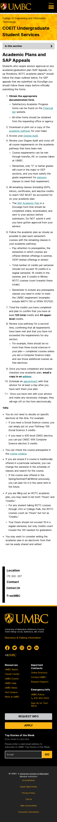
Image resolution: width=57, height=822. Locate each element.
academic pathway (19, 130)
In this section (29, 46)
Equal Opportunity (28, 787)
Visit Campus (11, 692)
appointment (31, 381)
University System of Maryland (34, 774)
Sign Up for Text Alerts (39, 704)
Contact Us (13, 587)
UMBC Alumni (11, 669)
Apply (28, 725)
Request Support (39, 681)
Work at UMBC (12, 696)
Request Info (29, 716)
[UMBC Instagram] (22, 647)
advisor (26, 376)
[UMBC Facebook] (7, 647)
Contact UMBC (38, 677)
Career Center (12, 674)
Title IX (28, 799)
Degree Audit (30, 135)
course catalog (18, 453)
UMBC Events (12, 678)
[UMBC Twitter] (14, 647)
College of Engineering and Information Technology (24, 20)
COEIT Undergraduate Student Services (25, 31)
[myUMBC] (10, 655)
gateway (42, 177)
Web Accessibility (28, 806)
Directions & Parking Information (23, 637)
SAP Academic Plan (28, 203)
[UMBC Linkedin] (36, 647)
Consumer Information (28, 812)
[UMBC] (16, 6)
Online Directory (39, 672)
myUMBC (14, 597)
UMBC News (11, 687)
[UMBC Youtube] (29, 647)
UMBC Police (37, 694)
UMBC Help (10, 683)
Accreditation (28, 780)
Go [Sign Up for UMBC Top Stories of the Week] (47, 754)
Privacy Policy (28, 793)
